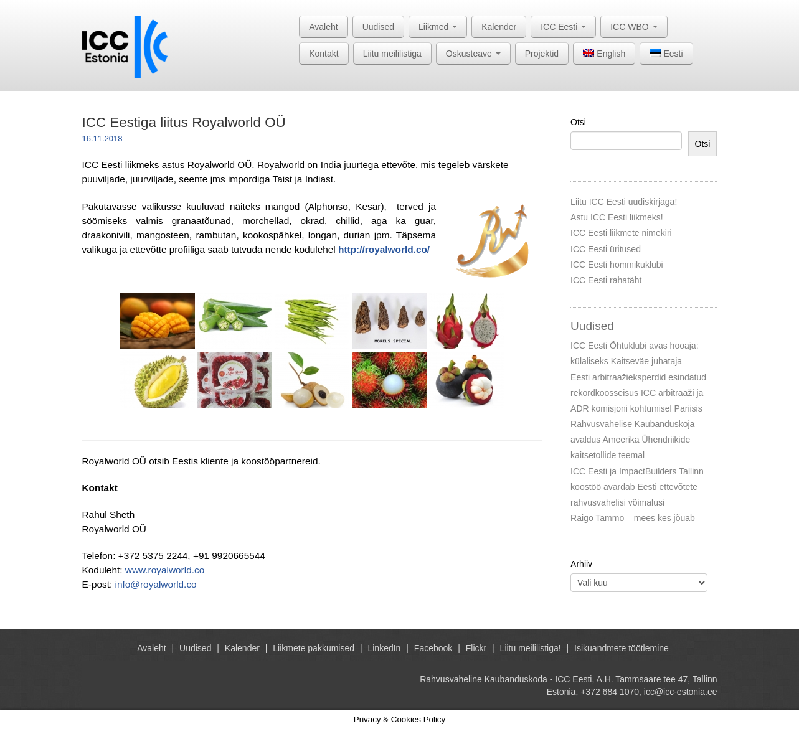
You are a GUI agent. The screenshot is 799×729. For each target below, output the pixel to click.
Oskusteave (473, 54)
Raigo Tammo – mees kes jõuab (632, 518)
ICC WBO (633, 27)
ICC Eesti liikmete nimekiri (621, 233)
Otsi (578, 122)
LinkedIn (383, 648)
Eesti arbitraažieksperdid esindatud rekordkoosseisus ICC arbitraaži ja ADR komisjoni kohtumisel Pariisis (638, 392)
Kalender (498, 27)
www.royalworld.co (164, 570)
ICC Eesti (563, 27)
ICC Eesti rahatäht (605, 280)
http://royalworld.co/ (384, 249)
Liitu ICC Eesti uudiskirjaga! (623, 202)
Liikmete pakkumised (313, 648)
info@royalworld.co (156, 584)
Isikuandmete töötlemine (621, 648)
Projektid (542, 54)
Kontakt (323, 54)
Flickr (476, 648)
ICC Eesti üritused (605, 249)
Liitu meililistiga (392, 54)
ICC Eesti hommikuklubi (616, 265)
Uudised (378, 27)
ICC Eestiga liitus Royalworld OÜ (184, 122)
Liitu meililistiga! (530, 648)
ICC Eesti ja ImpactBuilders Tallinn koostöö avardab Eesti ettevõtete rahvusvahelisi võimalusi (637, 486)
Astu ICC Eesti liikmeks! (616, 217)
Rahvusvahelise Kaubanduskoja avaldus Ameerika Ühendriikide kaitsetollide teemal (632, 439)
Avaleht (323, 27)
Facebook (433, 648)
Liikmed (437, 27)
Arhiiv (581, 564)
